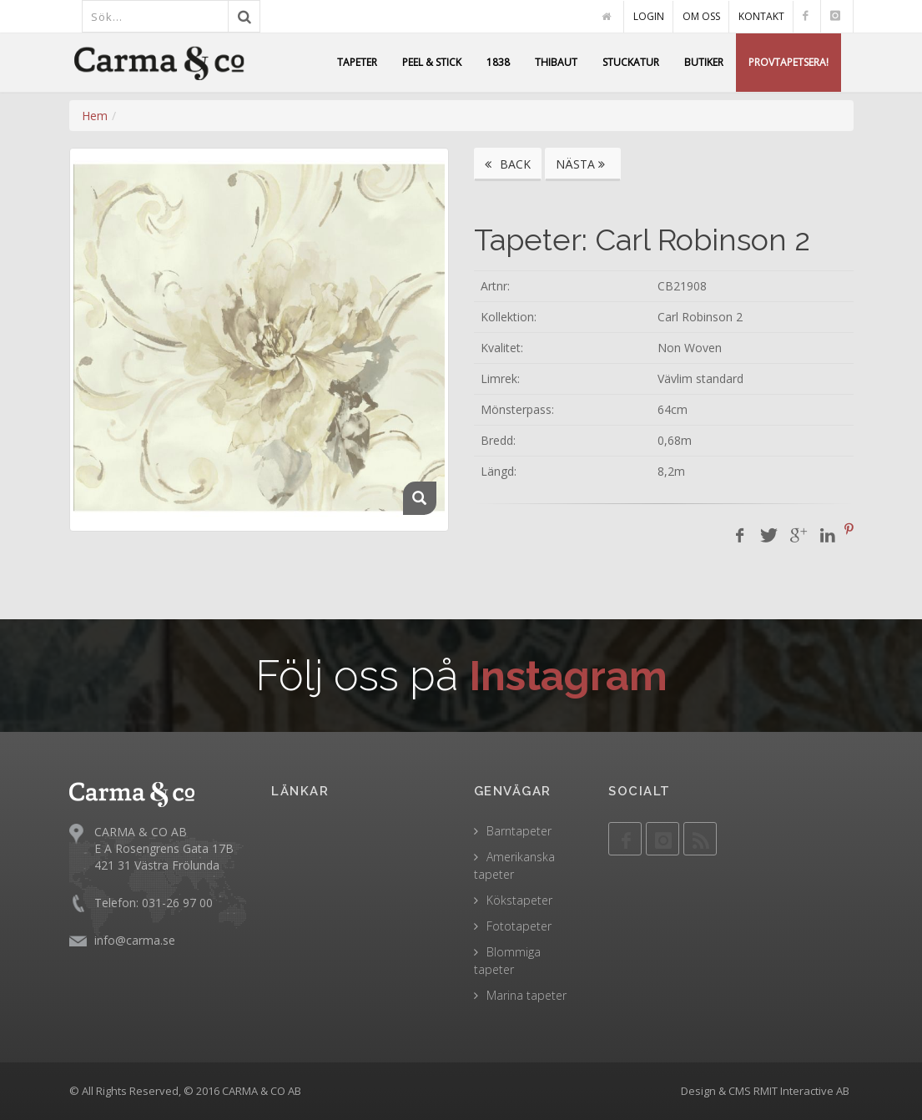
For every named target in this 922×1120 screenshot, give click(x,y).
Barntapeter (519, 831)
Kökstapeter (519, 900)
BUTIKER (703, 62)
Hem (95, 116)
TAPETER (357, 62)
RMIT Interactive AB (801, 1090)
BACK (508, 164)
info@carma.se (134, 940)
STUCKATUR (630, 62)
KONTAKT (761, 16)
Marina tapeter (526, 995)
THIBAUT (556, 62)
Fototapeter (519, 926)
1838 (498, 62)
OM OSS (701, 16)
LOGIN (648, 16)
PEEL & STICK (431, 62)
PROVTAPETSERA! (788, 62)
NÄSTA (583, 164)
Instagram (567, 675)
